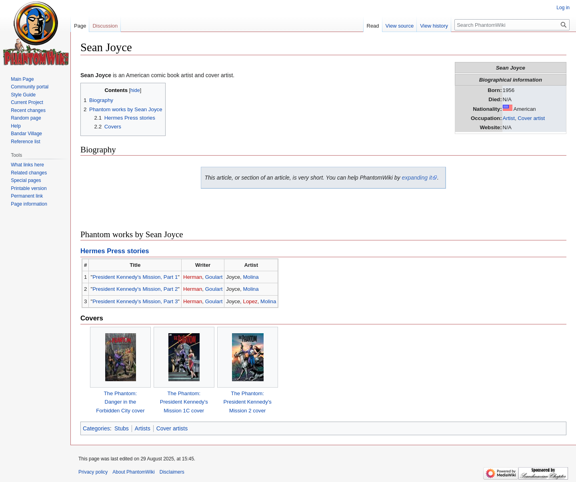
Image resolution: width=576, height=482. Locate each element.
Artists (142, 428)
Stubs (121, 428)
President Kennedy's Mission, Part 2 (135, 289)
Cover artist (531, 118)
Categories (96, 428)
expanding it (417, 177)
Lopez (250, 301)
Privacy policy (93, 472)
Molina (250, 277)
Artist (509, 118)
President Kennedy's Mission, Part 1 (135, 277)
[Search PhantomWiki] (512, 24)
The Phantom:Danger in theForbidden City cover (120, 401)
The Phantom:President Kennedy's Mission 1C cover (184, 401)
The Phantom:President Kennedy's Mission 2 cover (248, 401)
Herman (192, 277)
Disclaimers (172, 472)
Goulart (214, 277)
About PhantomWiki (133, 472)
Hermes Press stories (114, 251)
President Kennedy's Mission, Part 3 (135, 301)
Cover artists (172, 428)
